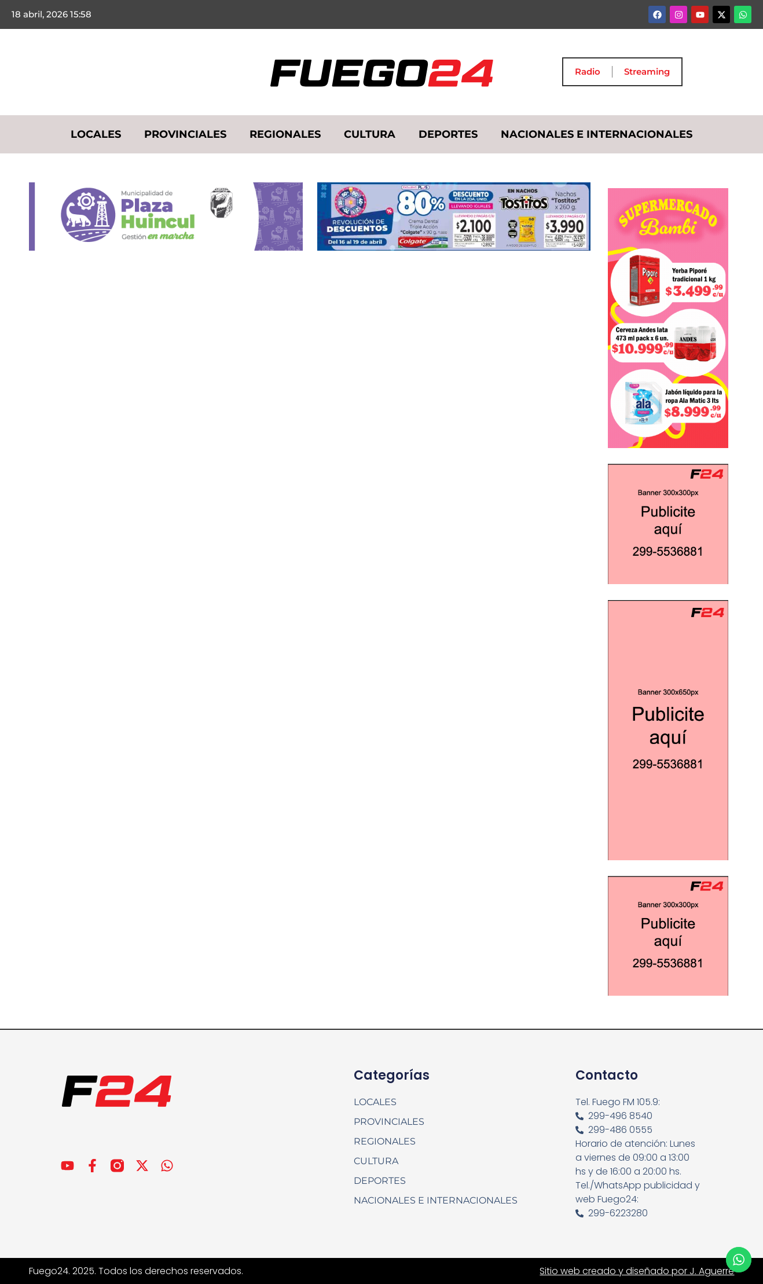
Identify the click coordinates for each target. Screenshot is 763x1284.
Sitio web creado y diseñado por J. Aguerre (637, 1271)
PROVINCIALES (185, 134)
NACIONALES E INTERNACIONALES (596, 134)
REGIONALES (285, 134)
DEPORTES (448, 134)
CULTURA (369, 134)
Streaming (647, 71)
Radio (587, 71)
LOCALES (96, 134)
